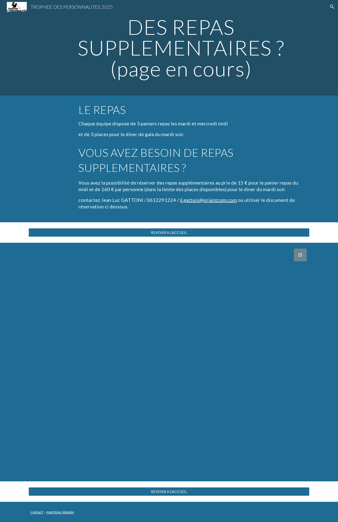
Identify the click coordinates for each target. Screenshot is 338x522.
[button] (332, 7)
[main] (181, 48)
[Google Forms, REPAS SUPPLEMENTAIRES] (169, 362)
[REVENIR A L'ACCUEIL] (169, 232)
